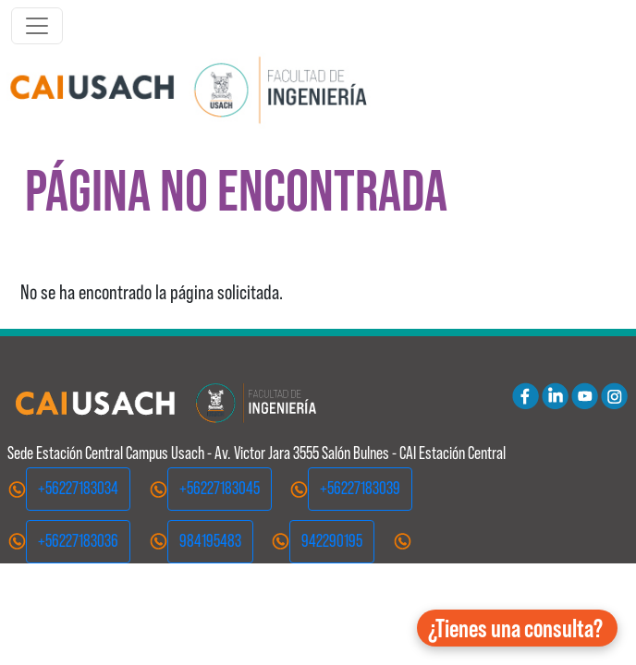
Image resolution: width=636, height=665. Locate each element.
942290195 (331, 540)
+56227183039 (360, 488)
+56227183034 (78, 488)
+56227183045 (219, 488)
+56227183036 (78, 540)
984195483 (210, 540)
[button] (517, 628)
